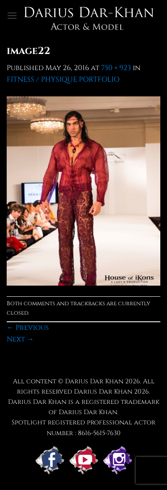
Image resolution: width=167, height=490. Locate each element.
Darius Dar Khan (103, 391)
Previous (28, 327)
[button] (12, 15)
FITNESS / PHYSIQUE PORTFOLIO (63, 79)
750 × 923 (116, 68)
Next (20, 339)
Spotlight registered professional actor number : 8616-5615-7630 (83, 427)
